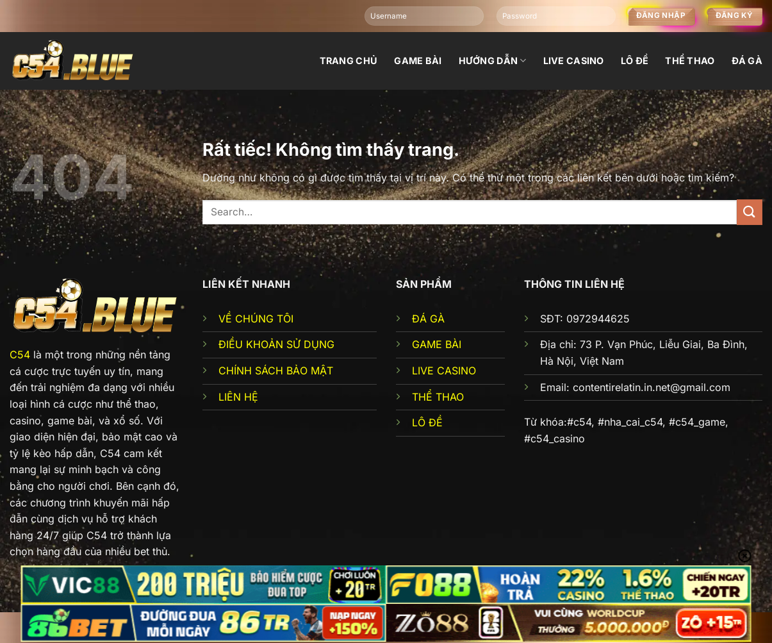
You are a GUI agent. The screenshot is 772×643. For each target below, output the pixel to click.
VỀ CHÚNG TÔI (255, 318)
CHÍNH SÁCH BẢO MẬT (275, 370)
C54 (20, 354)
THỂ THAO (438, 396)
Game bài (417, 60)
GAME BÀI (436, 344)
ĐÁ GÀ (428, 318)
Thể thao (689, 60)
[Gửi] (749, 211)
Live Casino (573, 60)
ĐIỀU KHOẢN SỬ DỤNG (276, 344)
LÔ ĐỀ (427, 422)
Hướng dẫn (493, 60)
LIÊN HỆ (238, 396)
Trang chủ (349, 60)
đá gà (747, 60)
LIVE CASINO (444, 370)
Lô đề (634, 60)
